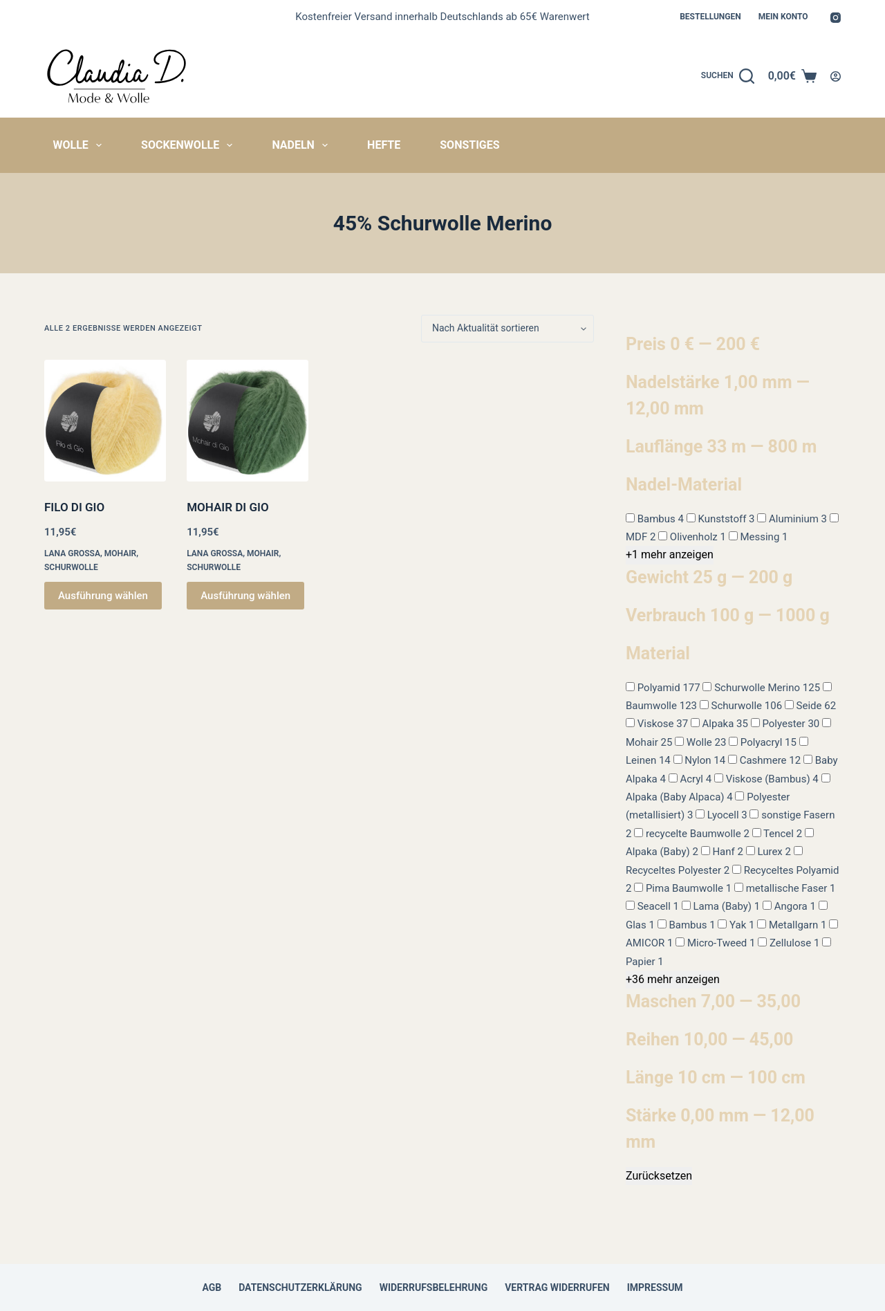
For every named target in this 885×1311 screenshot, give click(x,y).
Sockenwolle (189, 145)
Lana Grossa (72, 553)
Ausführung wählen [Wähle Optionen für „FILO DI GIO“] (103, 595)
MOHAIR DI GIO (227, 507)
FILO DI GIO (74, 507)
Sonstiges (469, 145)
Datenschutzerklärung (300, 1287)
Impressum (655, 1287)
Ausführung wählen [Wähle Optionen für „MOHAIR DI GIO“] (245, 595)
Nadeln (302, 145)
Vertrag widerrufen (557, 1287)
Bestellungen (710, 16)
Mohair (120, 553)
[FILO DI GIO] (105, 421)
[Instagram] (835, 17)
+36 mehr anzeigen (673, 979)
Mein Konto (783, 16)
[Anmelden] (835, 76)
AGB (211, 1287)
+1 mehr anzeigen (670, 554)
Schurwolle (71, 567)
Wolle (80, 145)
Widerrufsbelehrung (434, 1287)
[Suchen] (727, 76)
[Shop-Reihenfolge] (507, 328)
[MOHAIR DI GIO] (247, 421)
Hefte (383, 145)
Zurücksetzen (659, 1175)
